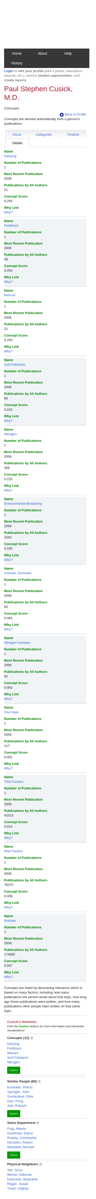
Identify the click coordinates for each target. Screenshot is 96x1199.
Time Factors (13, 781)
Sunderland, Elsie (20, 1096)
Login (8, 71)
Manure (9, 295)
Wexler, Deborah (19, 1175)
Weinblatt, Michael (20, 1147)
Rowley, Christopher (22, 1138)
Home (17, 53)
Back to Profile (73, 114)
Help (68, 53)
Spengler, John (18, 1092)
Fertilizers (11, 225)
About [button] (42, 53)
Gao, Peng (15, 1101)
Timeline (73, 134)
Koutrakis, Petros (20, 1087)
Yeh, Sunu (15, 1170)
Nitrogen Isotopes (17, 642)
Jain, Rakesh (16, 1106)
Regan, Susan (17, 1184)
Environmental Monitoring (23, 503)
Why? (8, 212)
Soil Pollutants (14, 364)
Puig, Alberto (16, 1129)
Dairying (10, 156)
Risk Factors (13, 851)
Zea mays (11, 712)
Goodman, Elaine (20, 1133)
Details (17, 143)
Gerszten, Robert (20, 1142)
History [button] (17, 63)
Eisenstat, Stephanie (22, 1179)
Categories (44, 134)
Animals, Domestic (18, 573)
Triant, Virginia (17, 1188)
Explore (14, 1070)
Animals (10, 921)
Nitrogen (10, 434)
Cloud (16, 134)
